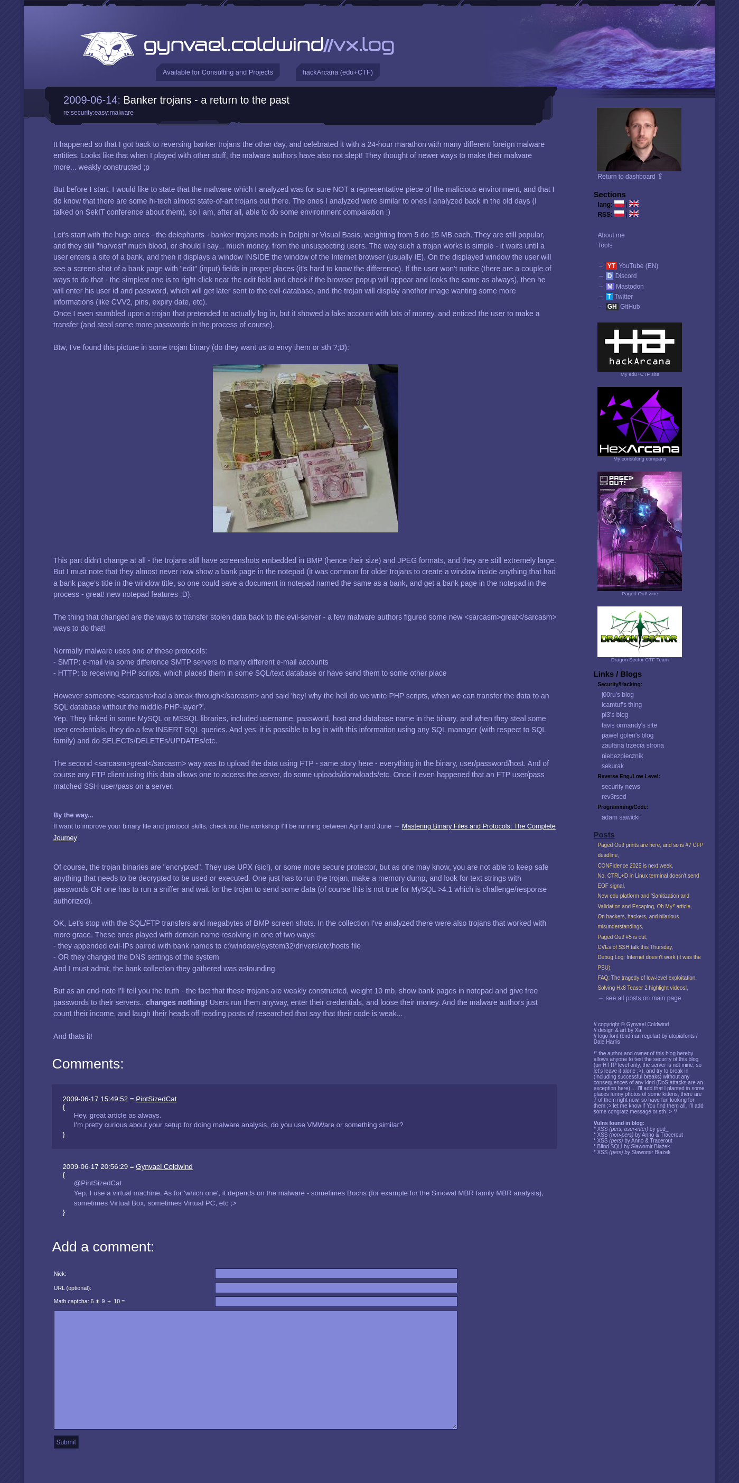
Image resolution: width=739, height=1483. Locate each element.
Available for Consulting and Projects (218, 72)
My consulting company (639, 459)
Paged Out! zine (640, 593)
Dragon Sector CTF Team (640, 659)
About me (610, 235)
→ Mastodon (620, 286)
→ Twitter (615, 296)
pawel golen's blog (627, 735)
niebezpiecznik (622, 756)
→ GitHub (618, 306)
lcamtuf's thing (622, 704)
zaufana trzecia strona (633, 745)
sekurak (613, 766)
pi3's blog (615, 715)
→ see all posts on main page (639, 998)
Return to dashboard (630, 176)
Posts (604, 835)
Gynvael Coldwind (164, 1167)
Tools (604, 245)
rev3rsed (614, 796)
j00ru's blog (618, 694)
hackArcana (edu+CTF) (338, 72)
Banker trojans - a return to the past (207, 100)
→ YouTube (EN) (627, 266)
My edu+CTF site (640, 374)
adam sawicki (621, 817)
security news (621, 786)
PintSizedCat (156, 1099)
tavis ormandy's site (629, 725)
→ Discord (617, 276)
